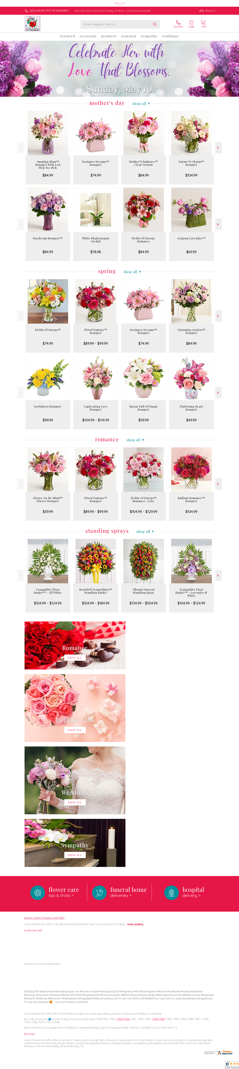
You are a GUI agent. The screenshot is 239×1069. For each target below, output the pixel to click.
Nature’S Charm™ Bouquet (191, 163)
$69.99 (191, 252)
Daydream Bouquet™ (48, 238)
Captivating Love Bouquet (96, 408)
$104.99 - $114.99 (95, 420)
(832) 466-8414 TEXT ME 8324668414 (49, 10)
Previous (20, 147)
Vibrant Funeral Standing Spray (144, 591)
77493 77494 (158, 894)
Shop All (139, 103)
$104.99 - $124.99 (48, 603)
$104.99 (191, 175)
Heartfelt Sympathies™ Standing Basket (95, 591)
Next (218, 147)
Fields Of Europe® (48, 330)
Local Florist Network (188, 1066)
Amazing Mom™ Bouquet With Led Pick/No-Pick (47, 165)
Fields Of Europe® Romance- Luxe (143, 499)
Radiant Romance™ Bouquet (191, 499)
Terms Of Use (148, 1066)
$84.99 (48, 175)
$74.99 (96, 175)
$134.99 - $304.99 (144, 603)
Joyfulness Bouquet (47, 406)
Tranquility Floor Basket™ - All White (48, 591)
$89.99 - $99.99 (96, 343)
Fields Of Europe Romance (143, 239)
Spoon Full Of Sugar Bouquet (143, 408)
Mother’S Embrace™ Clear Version (143, 163)
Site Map (207, 1066)
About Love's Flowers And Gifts (44, 793)
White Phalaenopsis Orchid (95, 239)
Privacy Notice (166, 1066)
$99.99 (48, 420)
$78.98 (95, 252)
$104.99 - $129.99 (143, 511)
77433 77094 (123, 894)
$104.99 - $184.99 (95, 603)
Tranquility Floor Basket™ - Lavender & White (191, 592)
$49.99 (191, 420)
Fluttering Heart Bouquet (191, 408)
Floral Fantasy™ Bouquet (95, 331)
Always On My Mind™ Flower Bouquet (48, 499)
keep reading (135, 799)
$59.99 (143, 420)
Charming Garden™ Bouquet (191, 331)
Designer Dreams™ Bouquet (95, 163)
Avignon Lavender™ (191, 238)
